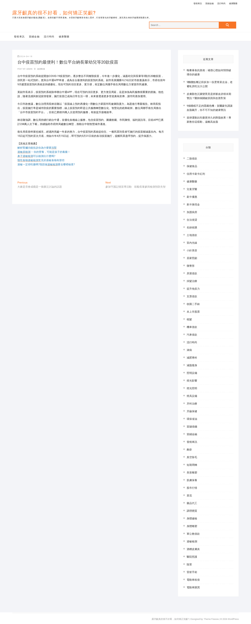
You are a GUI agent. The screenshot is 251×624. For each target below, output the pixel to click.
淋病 (189, 350)
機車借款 (192, 327)
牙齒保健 (192, 411)
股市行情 (192, 487)
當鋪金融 (209, 3)
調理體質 (192, 510)
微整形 (191, 265)
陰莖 (189, 564)
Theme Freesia (211, 619)
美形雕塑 (192, 472)
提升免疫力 (193, 288)
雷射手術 (192, 572)
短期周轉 (192, 464)
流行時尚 (221, 3)
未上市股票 (193, 311)
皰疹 (189, 449)
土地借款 (192, 235)
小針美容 (192, 250)
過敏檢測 (192, 541)
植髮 (189, 319)
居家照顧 (192, 258)
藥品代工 (192, 503)
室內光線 (192, 242)
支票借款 (192, 296)
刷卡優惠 (192, 196)
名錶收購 (192, 227)
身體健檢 (192, 518)
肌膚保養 (192, 480)
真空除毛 (192, 457)
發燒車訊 (197, 3)
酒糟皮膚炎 (193, 549)
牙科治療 (192, 403)
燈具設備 (192, 396)
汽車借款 (192, 334)
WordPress (233, 619)
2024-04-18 (24, 56)
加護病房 (192, 212)
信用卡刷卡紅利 (196, 173)
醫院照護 (192, 556)
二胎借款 (192, 158)
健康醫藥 (233, 3)
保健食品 (192, 166)
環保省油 (192, 419)
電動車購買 (193, 587)
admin (29, 69)
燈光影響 (192, 380)
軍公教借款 (193, 533)
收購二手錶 (193, 304)
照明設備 (192, 373)
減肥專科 (192, 357)
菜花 (189, 495)
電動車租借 (193, 579)
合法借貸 (192, 219)
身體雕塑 (192, 526)
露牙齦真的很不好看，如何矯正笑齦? (54, 13)
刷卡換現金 (193, 204)
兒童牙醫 (192, 189)
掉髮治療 (192, 281)
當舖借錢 (192, 426)
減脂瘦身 (192, 365)
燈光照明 (192, 388)
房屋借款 (192, 273)
